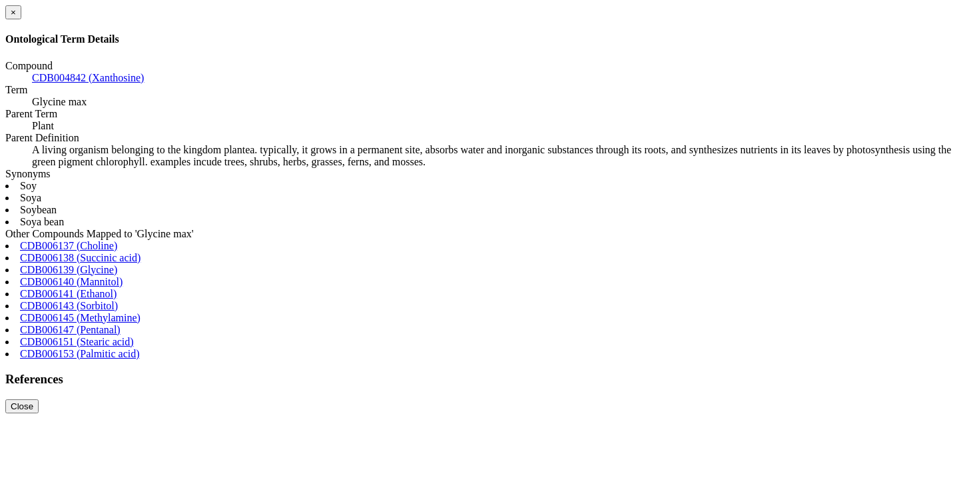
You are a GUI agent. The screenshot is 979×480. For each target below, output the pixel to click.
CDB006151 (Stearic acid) (77, 341)
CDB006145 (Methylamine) (80, 317)
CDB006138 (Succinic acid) (80, 257)
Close (22, 406)
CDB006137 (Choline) (68, 245)
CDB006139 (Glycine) (68, 269)
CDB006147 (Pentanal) (70, 329)
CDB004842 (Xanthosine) (88, 77)
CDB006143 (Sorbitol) (69, 305)
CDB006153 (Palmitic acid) (80, 353)
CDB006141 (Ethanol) (68, 293)
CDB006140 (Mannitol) (71, 281)
